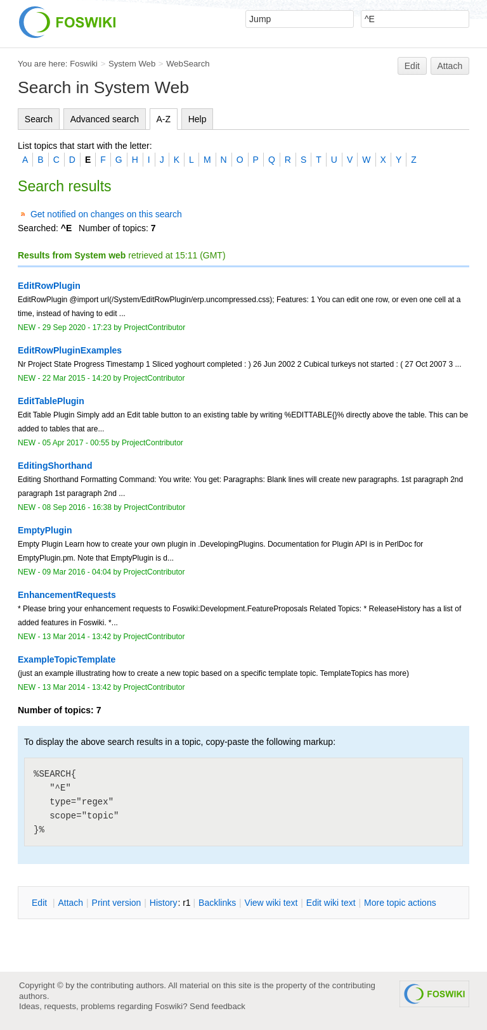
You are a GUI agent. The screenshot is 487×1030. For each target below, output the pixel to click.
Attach (450, 66)
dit (40, 903)
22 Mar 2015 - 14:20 (76, 378)
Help (197, 119)
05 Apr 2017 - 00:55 (76, 442)
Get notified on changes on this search (106, 214)
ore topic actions (400, 903)
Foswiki (84, 63)
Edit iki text (331, 903)
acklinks (217, 903)
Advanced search (104, 119)
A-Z (164, 119)
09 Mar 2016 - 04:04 (76, 572)
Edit (412, 66)
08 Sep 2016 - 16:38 (77, 507)
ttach (70, 903)
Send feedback (217, 1006)
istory (164, 903)
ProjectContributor (154, 327)
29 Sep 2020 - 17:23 (77, 327)
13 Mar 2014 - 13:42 (76, 636)
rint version (116, 903)
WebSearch (188, 63)
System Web (131, 63)
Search (39, 119)
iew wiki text (271, 903)
